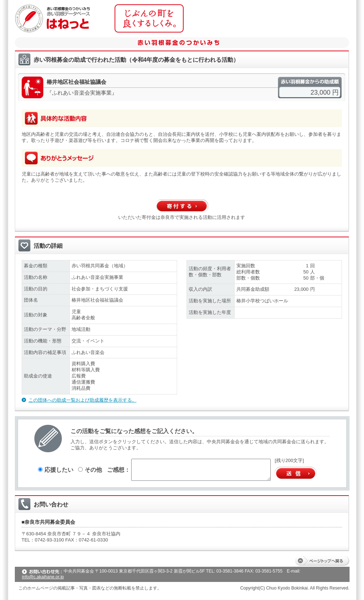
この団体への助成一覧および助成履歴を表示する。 (83, 400)
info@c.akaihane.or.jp (43, 576)
